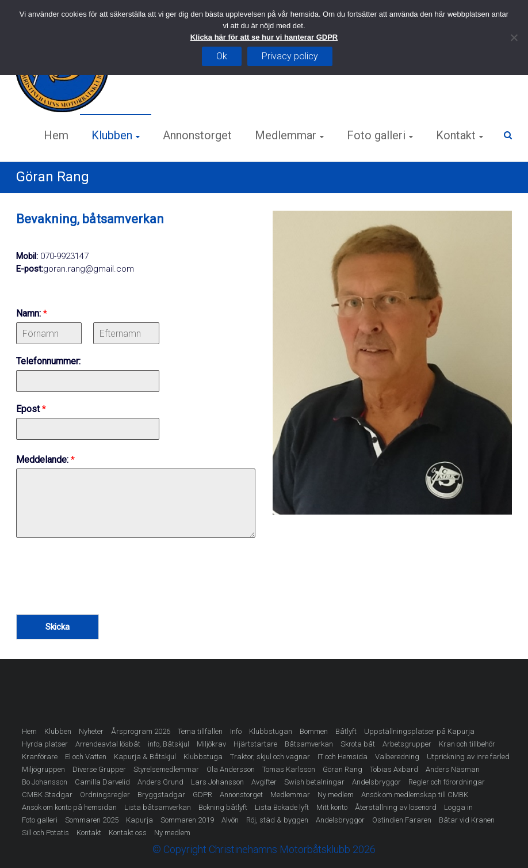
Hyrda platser (45, 744)
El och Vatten (85, 756)
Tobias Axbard (394, 769)
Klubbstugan (270, 731)
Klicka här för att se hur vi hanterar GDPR (264, 37)
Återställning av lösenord (396, 807)
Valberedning (397, 756)
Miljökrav (211, 744)
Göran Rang (342, 769)
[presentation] (103, 595)
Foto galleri (376, 135)
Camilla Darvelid (102, 782)
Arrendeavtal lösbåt (107, 744)
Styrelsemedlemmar (166, 769)
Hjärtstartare (255, 744)
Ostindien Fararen (401, 820)
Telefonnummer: (48, 361)
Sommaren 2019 (187, 820)
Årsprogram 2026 (140, 731)
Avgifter (264, 782)
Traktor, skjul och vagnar (270, 756)
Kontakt (456, 135)
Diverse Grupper (99, 769)
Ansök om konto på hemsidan (69, 807)
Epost (31, 408)
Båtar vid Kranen (467, 820)
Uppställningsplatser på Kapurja (419, 731)
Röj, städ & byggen (277, 820)
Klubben (111, 135)
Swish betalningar (314, 782)
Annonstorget (197, 135)
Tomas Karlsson (288, 769)
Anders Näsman (453, 769)
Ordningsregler (105, 794)
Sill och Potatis (45, 832)
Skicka (57, 627)
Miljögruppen (43, 769)
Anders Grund (160, 782)
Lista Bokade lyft (282, 807)
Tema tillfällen (200, 731)
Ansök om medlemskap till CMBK (414, 794)
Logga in (458, 807)
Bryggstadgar (161, 794)
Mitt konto (331, 807)
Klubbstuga (203, 756)
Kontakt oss (128, 832)
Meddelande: (45, 459)
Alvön (230, 820)
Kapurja (139, 820)
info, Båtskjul (168, 744)
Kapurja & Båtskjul (145, 756)
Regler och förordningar (446, 782)
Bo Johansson (44, 782)
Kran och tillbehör (467, 744)
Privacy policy (290, 56)
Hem (56, 135)
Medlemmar (285, 135)
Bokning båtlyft (222, 807)
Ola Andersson (230, 769)
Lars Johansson (217, 782)
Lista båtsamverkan (157, 807)
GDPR (202, 794)
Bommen (314, 731)
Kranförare (40, 756)
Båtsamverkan (309, 744)
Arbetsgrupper (406, 744)
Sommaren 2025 (91, 820)
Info (236, 731)
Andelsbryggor (376, 782)
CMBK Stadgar (47, 794)
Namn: (31, 313)
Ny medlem (335, 794)
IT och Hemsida (342, 756)
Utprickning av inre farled (468, 756)
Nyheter (91, 731)
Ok (221, 56)
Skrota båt (357, 744)
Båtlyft (346, 731)
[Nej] (513, 37)
